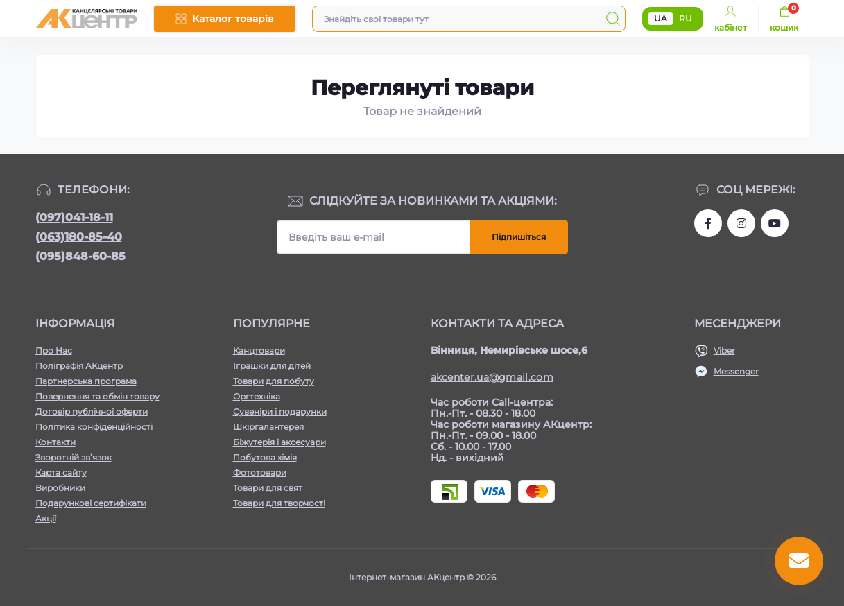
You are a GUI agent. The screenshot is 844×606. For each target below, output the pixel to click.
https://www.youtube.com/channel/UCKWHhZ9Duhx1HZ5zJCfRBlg (774, 223)
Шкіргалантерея (268, 427)
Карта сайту (61, 472)
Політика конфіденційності (94, 427)
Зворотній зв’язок (73, 457)
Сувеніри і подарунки (280, 411)
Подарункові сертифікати (90, 503)
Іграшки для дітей (272, 366)
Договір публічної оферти (91, 411)
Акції (45, 518)
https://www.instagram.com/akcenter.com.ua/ (741, 223)
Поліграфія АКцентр (79, 366)
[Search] (613, 19)
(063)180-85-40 (78, 236)
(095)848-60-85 (80, 256)
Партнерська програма (86, 381)
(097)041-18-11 (74, 217)
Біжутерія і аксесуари (279, 442)
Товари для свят (267, 488)
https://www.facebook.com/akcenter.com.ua (708, 223)
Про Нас (53, 350)
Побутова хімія (265, 457)
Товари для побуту (273, 381)
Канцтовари (259, 350)
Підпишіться (519, 237)
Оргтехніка (256, 396)
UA (660, 18)
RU (685, 18)
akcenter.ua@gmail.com (492, 377)
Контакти (55, 442)
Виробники (60, 488)
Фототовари (259, 472)
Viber (724, 350)
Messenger (736, 371)
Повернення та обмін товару (97, 396)
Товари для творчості (279, 503)
